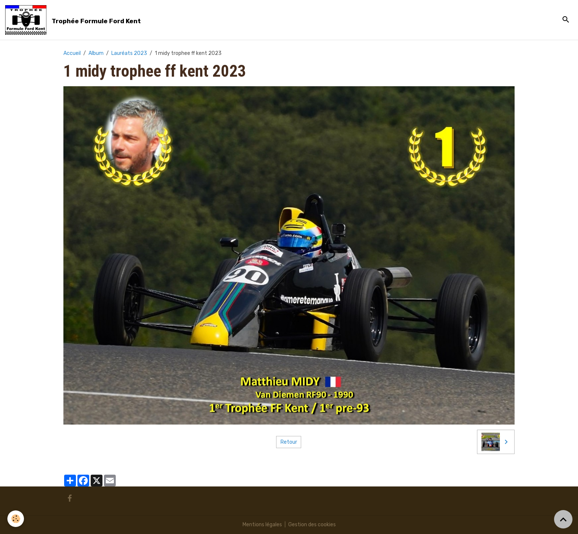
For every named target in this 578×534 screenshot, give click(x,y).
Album (96, 53)
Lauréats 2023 (129, 53)
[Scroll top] (563, 519)
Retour (289, 442)
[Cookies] (15, 518)
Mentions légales (262, 524)
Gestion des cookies (312, 524)
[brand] (74, 20)
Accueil (72, 53)
